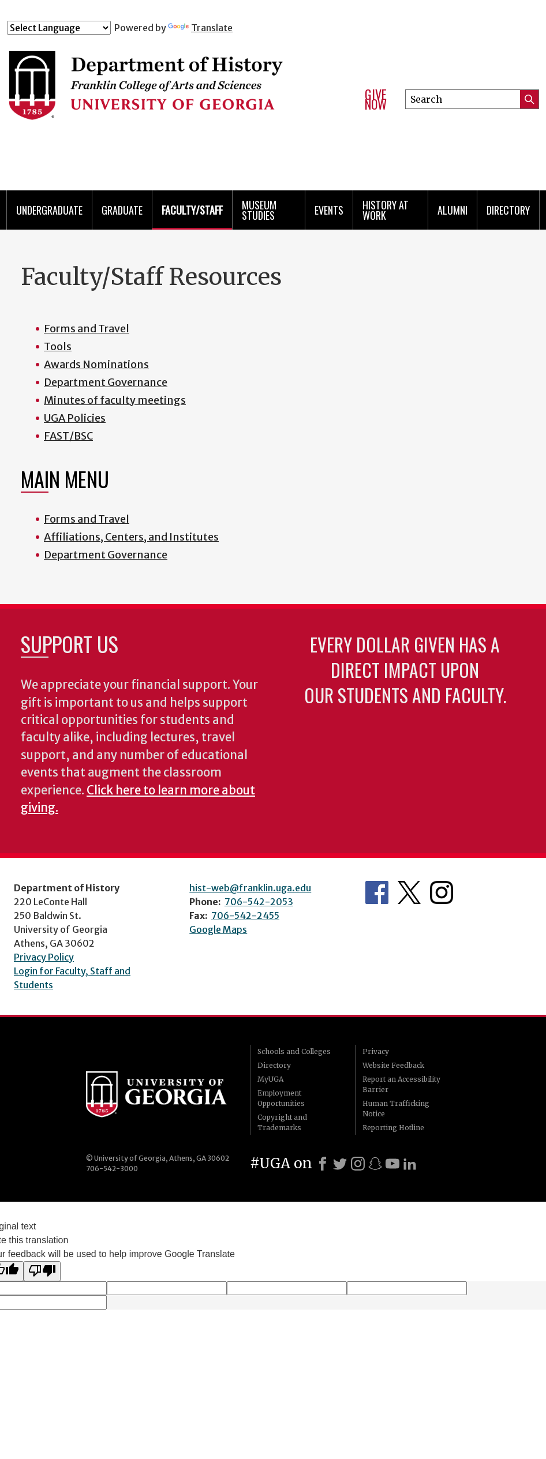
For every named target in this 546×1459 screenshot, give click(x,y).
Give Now (376, 99)
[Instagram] (358, 1164)
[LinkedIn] (410, 1164)
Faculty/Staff (192, 209)
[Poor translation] (42, 1271)
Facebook (376, 892)
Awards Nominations (96, 364)
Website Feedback (393, 1065)
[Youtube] (392, 1164)
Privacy (375, 1051)
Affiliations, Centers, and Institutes (131, 536)
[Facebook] (323, 1164)
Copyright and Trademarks (282, 1122)
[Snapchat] (375, 1164)
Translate (200, 27)
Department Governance (105, 382)
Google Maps (218, 929)
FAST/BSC (68, 435)
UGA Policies (75, 418)
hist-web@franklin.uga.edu (250, 888)
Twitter (409, 892)
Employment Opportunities (281, 1098)
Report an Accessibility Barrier (401, 1084)
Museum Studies (259, 210)
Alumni (452, 209)
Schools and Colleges (294, 1051)
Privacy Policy (44, 957)
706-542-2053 (259, 901)
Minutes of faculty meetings (115, 400)
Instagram (441, 892)
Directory (508, 209)
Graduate (122, 209)
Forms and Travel (86, 328)
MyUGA (270, 1079)
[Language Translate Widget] (59, 28)
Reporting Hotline (393, 1127)
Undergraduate (49, 209)
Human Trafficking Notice (395, 1108)
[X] (340, 1164)
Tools (58, 346)
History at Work (385, 210)
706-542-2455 (245, 915)
